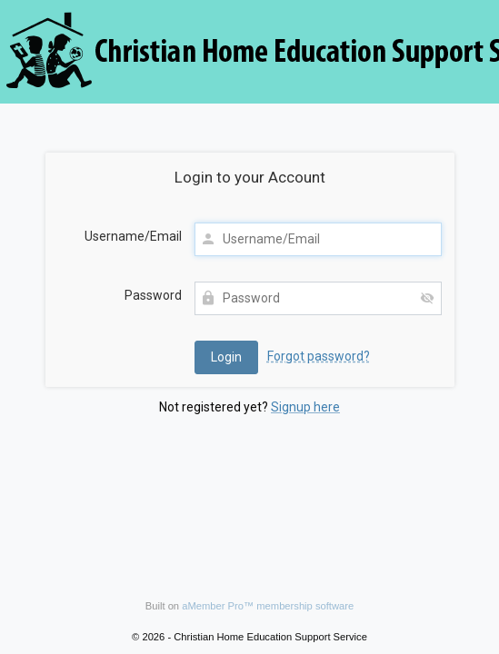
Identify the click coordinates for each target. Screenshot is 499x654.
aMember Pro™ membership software (268, 605)
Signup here (305, 407)
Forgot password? (318, 356)
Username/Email (133, 236)
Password (153, 295)
